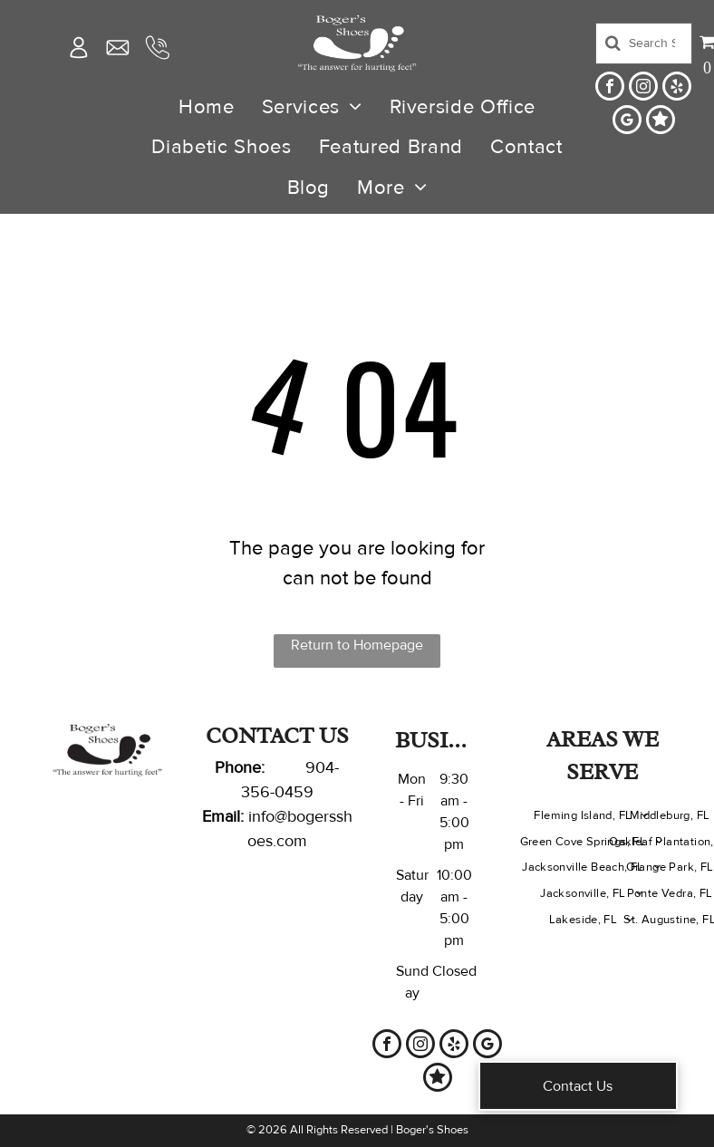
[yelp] (676, 88)
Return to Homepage (357, 645)
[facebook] (609, 88)
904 (319, 767)
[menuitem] (206, 106)
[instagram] (643, 88)
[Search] (643, 43)
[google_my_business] (627, 122)
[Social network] (660, 122)
